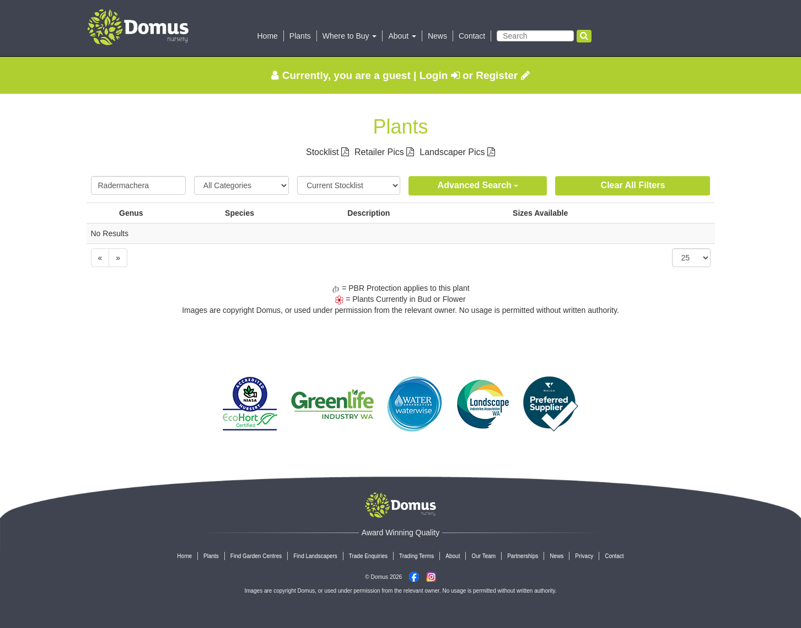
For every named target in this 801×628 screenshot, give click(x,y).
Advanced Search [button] (478, 185)
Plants (300, 35)
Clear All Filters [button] (633, 185)
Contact (472, 35)
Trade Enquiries (368, 556)
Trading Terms (416, 556)
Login (440, 75)
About (452, 556)
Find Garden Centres (256, 556)
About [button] (402, 35)
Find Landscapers (315, 556)
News (437, 35)
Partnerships (522, 556)
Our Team (483, 556)
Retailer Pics (384, 152)
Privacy (584, 556)
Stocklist (327, 152)
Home (267, 35)
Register (502, 75)
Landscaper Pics (457, 152)
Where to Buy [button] (349, 35)
